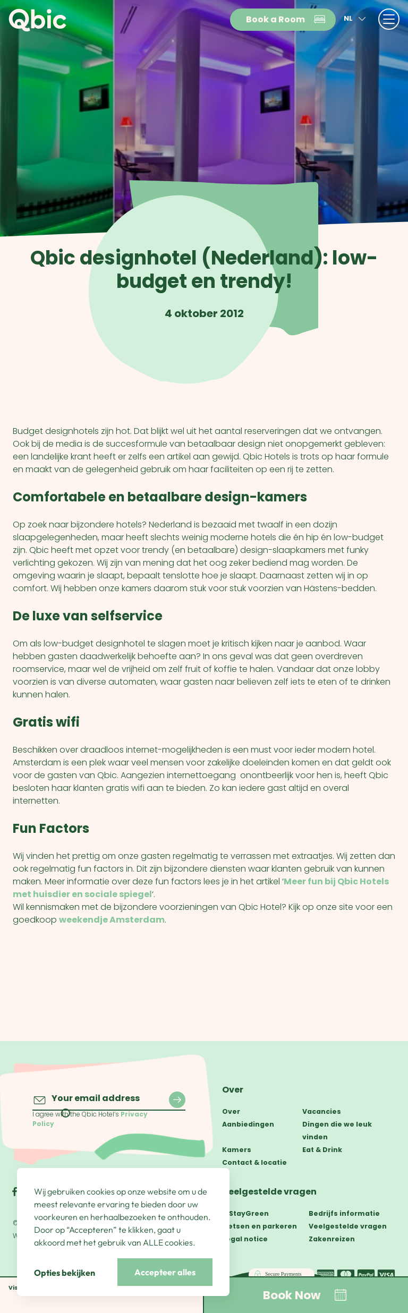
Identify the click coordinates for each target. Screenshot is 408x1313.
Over (232, 1090)
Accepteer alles (165, 1272)
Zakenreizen (332, 1238)
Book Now (305, 1294)
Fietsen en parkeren (259, 1226)
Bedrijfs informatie (344, 1213)
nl (356, 19)
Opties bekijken (64, 1272)
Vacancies (321, 1111)
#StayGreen (245, 1213)
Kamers (236, 1149)
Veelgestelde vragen (269, 1192)
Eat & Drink (322, 1149)
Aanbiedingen (248, 1124)
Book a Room (286, 19)
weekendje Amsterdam (112, 920)
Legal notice (245, 1238)
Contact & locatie (254, 1162)
